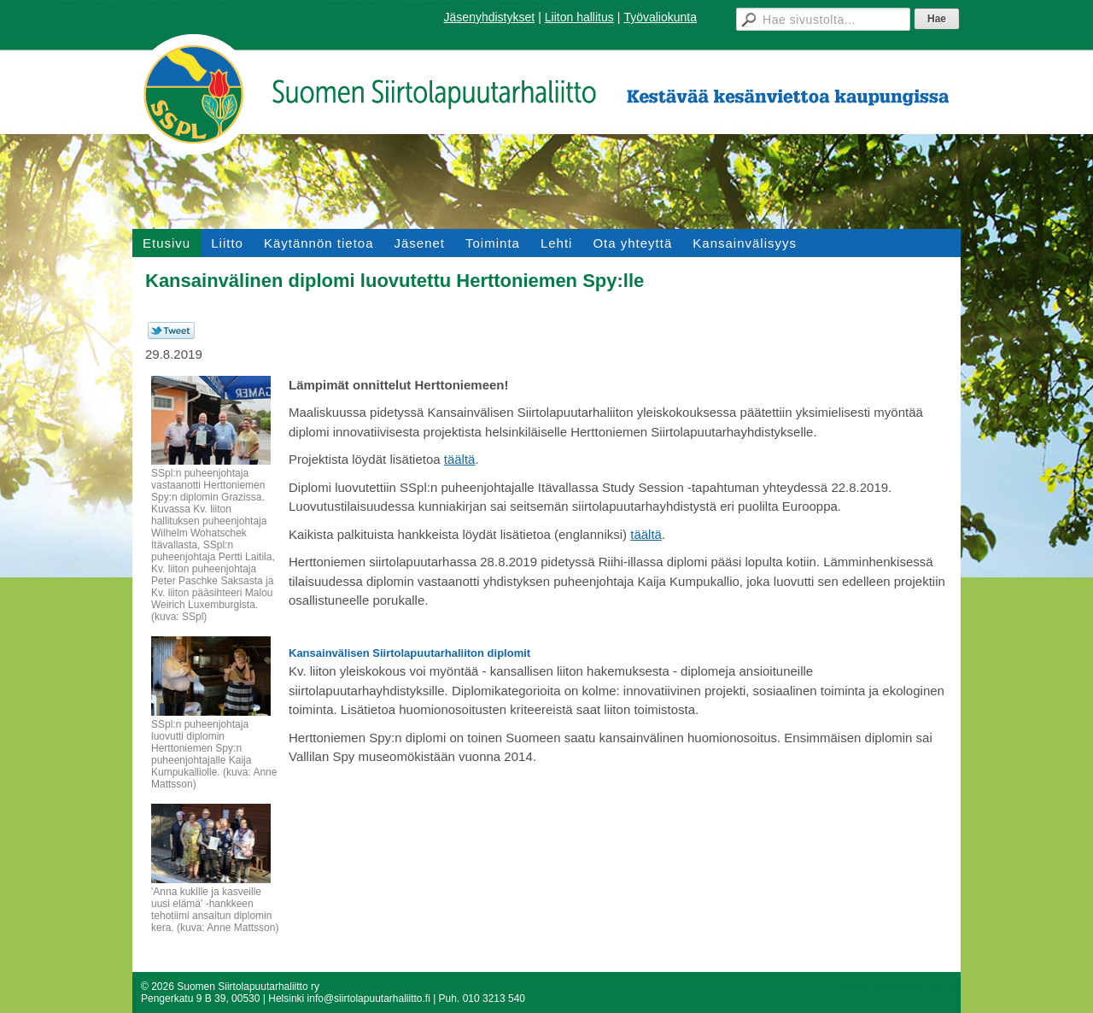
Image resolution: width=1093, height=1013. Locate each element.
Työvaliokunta (660, 17)
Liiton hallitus (579, 17)
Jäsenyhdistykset (489, 17)
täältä (460, 459)
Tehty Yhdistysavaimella (897, 987)
